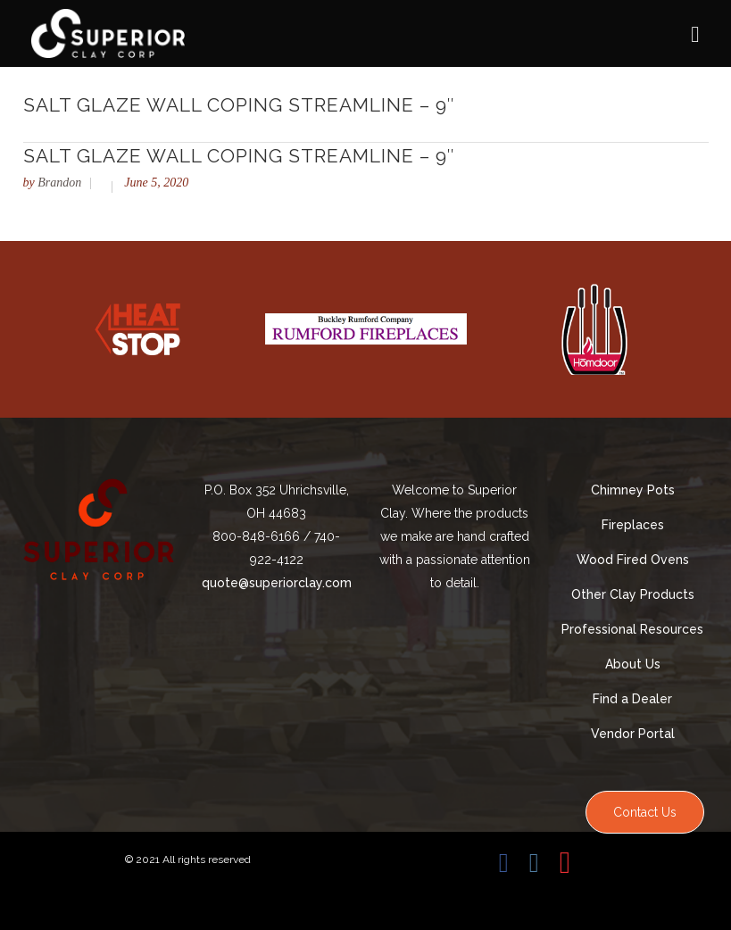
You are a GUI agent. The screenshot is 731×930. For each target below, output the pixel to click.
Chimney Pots (633, 490)
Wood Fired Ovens (633, 559)
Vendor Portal (633, 734)
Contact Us (645, 812)
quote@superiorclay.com (277, 583)
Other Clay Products (632, 594)
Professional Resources (632, 629)
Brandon (59, 182)
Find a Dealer (632, 699)
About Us (632, 664)
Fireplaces (633, 525)
